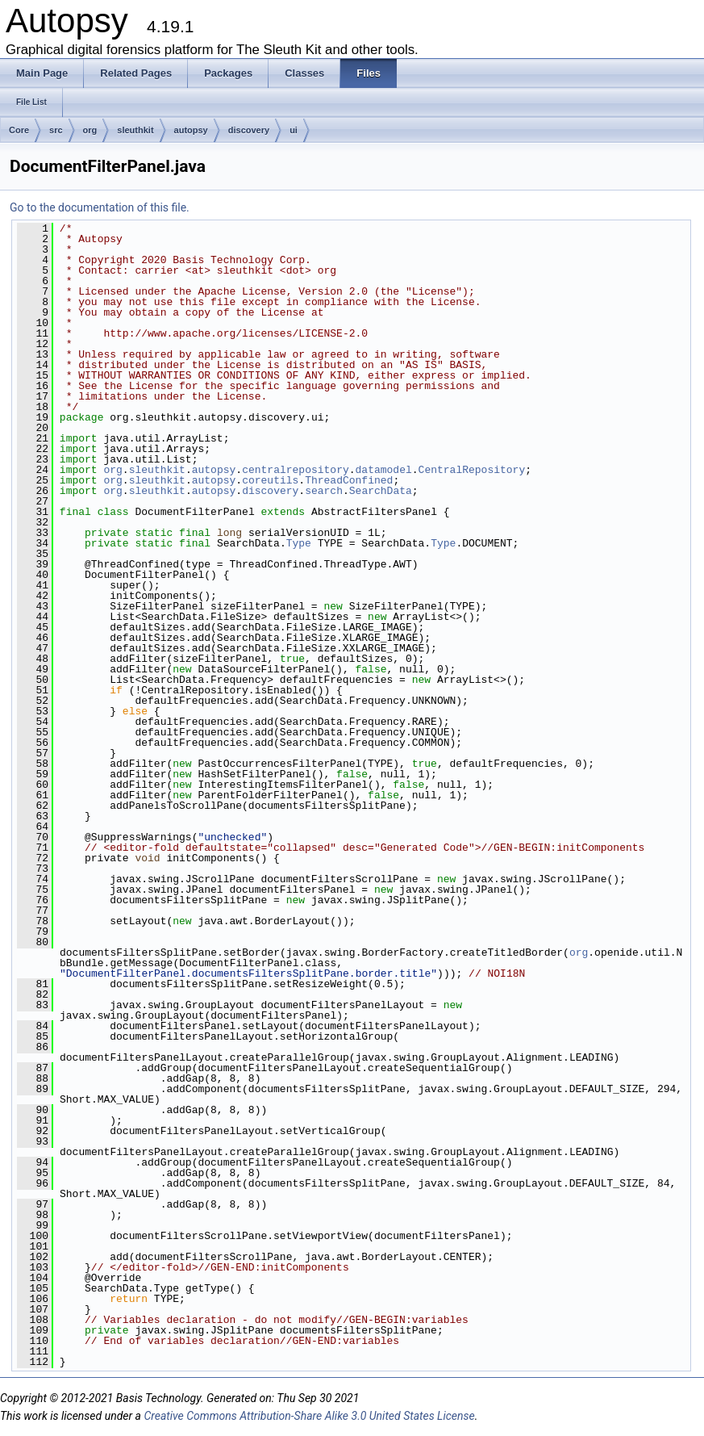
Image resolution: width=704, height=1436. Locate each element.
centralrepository (295, 470)
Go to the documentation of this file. (100, 207)
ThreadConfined (349, 480)
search (324, 491)
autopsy (191, 130)
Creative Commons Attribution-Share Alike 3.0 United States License (309, 1415)
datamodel (384, 470)
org (90, 130)
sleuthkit (135, 130)
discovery (248, 130)
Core (19, 130)
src (56, 130)
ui (294, 130)
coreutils (270, 480)
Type (298, 543)
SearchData (380, 491)
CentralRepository (472, 470)
